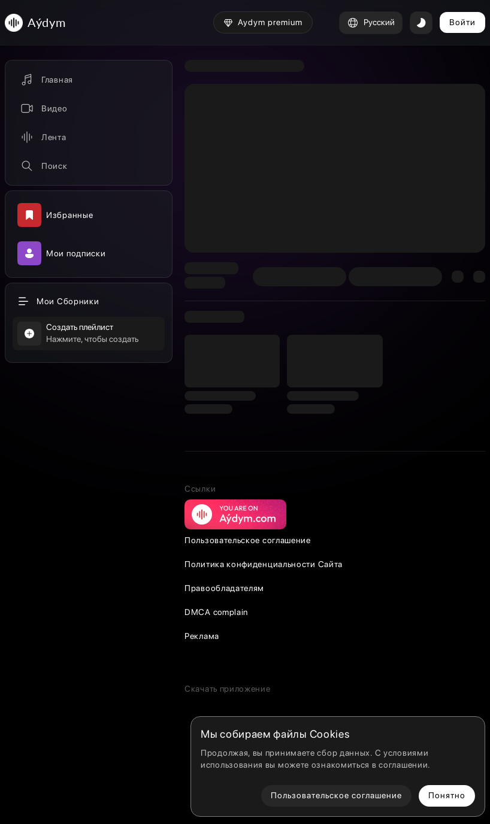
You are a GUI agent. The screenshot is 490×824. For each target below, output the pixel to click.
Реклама (201, 636)
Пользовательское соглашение (247, 540)
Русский (371, 23)
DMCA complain (216, 612)
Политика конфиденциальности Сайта (263, 564)
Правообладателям (224, 588)
